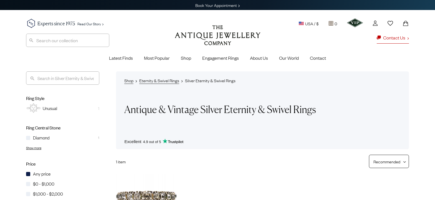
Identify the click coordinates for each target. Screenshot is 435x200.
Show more (33, 147)
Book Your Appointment (217, 5)
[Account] (375, 23)
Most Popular (157, 58)
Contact (318, 58)
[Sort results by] (386, 161)
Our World (289, 58)
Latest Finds (121, 58)
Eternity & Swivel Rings (159, 80)
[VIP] (355, 22)
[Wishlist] (390, 23)
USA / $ (309, 23)
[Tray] (333, 23)
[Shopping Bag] (405, 23)
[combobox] (67, 40)
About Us (259, 58)
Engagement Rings (220, 58)
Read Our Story (90, 23)
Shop (186, 58)
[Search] (62, 78)
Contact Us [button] (393, 37)
